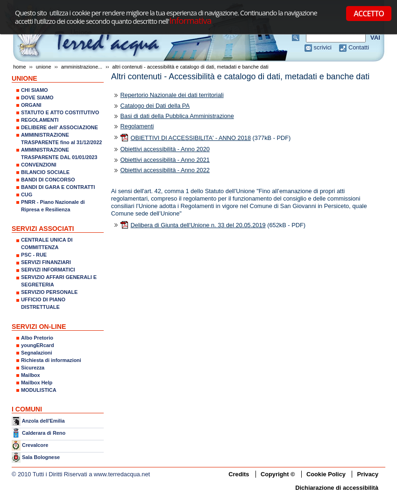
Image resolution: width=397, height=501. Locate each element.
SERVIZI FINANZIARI (46, 262)
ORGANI (31, 105)
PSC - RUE (34, 254)
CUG (26, 194)
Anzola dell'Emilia (43, 421)
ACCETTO (369, 13)
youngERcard (37, 345)
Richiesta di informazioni (51, 360)
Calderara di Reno (43, 432)
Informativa (190, 20)
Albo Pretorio (37, 338)
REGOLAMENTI (39, 120)
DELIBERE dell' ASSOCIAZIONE (59, 127)
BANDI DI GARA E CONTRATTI (58, 187)
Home (19, 67)
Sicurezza (32, 367)
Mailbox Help (36, 382)
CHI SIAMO (34, 90)
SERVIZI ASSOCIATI (43, 228)
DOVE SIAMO (37, 97)
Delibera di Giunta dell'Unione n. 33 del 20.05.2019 (198, 225)
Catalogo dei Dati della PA (155, 105)
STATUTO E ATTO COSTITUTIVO (60, 112)
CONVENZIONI (39, 164)
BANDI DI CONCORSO (48, 179)
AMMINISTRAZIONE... (81, 67)
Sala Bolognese (41, 457)
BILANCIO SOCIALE (45, 172)
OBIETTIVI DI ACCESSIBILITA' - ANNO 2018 (191, 137)
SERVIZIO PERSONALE (49, 292)
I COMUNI (27, 409)
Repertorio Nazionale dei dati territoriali (172, 94)
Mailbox (30, 375)
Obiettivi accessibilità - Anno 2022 (165, 170)
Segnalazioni (36, 352)
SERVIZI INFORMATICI (48, 269)
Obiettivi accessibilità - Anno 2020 (165, 149)
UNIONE (43, 67)
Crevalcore (35, 445)
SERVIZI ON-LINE (39, 326)
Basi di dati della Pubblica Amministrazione (177, 115)
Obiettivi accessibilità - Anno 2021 (165, 159)
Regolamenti (137, 126)
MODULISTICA (39, 390)
